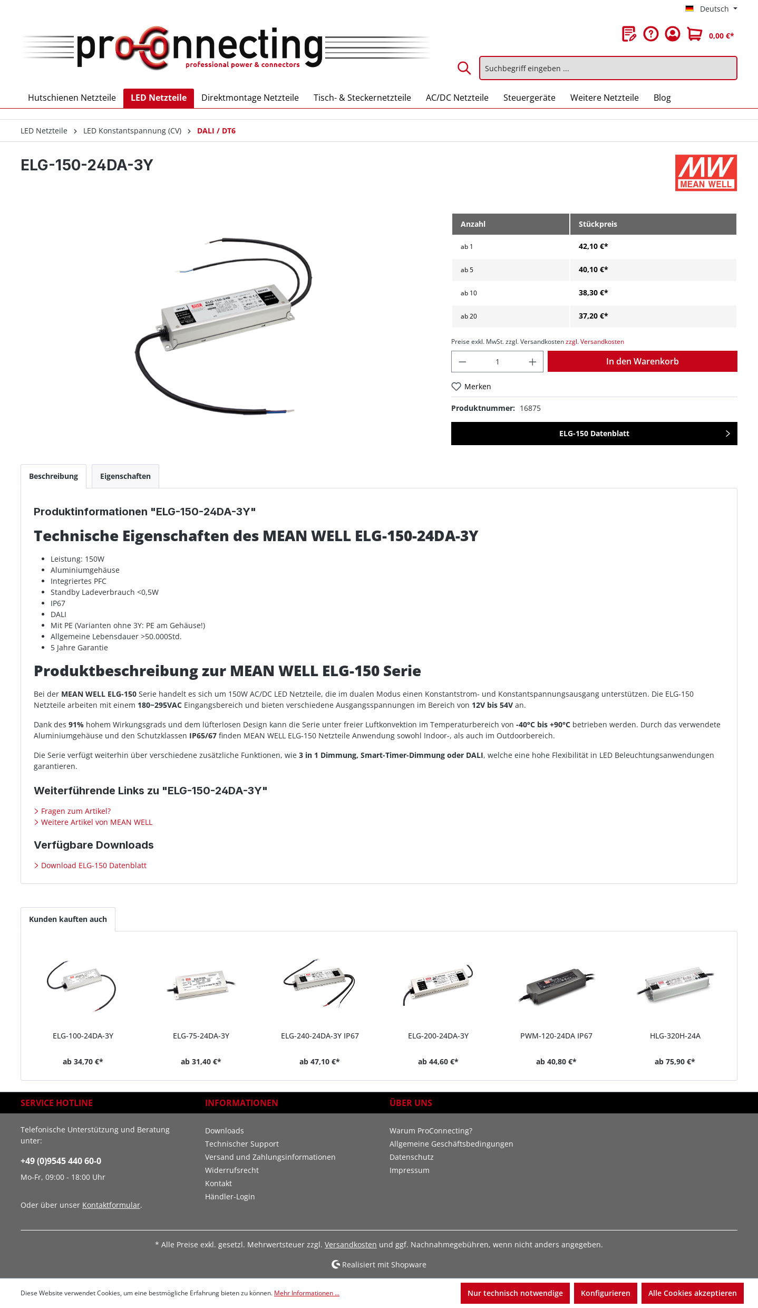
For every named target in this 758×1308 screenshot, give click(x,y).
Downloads (224, 1131)
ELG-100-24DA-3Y (83, 1036)
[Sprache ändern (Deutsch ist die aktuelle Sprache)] (711, 9)
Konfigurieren (605, 1293)
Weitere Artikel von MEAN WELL (95, 822)
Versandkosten (351, 1244)
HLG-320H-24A (675, 1036)
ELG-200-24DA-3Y (438, 1036)
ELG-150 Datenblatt (594, 433)
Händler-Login (230, 1196)
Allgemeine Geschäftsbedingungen (451, 1144)
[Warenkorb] (710, 33)
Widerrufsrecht (232, 1170)
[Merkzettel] (629, 33)
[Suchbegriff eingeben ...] (608, 68)
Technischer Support (242, 1144)
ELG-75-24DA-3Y (201, 1036)
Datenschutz (412, 1157)
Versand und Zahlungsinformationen (270, 1157)
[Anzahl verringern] (462, 361)
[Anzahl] (497, 361)
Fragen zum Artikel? (75, 811)
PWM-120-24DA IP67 (556, 1036)
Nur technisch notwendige (515, 1293)
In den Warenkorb (642, 361)
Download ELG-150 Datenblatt (93, 865)
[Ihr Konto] (673, 33)
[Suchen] (465, 68)
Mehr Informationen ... (306, 1292)
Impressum (410, 1170)
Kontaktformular (111, 1205)
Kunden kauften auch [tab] (68, 919)
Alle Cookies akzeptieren (692, 1293)
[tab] (53, 476)
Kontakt (218, 1183)
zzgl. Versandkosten (595, 341)
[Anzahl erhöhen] (533, 361)
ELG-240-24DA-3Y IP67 (320, 1036)
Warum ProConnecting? (431, 1131)
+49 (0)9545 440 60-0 (61, 1161)
